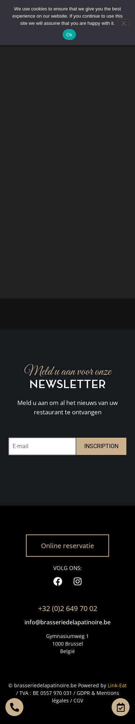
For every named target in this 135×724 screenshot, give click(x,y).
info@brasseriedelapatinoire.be (67, 622)
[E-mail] (42, 446)
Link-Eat (117, 685)
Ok (69, 34)
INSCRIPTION (101, 446)
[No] (123, 22)
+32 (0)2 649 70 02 (67, 608)
